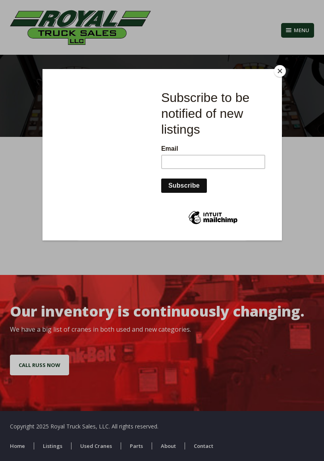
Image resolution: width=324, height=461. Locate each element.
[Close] (280, 71)
